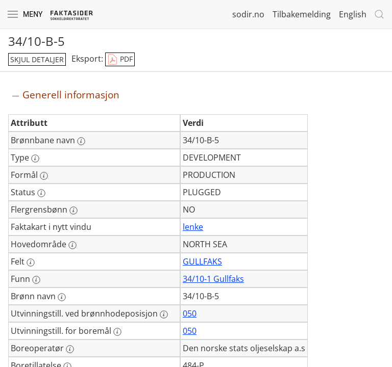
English (352, 14)
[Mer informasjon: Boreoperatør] (70, 349)
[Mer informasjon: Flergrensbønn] (73, 210)
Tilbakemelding (302, 14)
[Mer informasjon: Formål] (44, 176)
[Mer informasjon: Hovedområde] (72, 245)
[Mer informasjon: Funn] (36, 280)
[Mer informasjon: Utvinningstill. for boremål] (117, 332)
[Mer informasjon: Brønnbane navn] (81, 141)
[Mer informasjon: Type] (35, 158)
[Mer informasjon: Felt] (31, 262)
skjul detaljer (37, 59)
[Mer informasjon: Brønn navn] (62, 297)
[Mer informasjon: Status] (41, 193)
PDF (120, 59)
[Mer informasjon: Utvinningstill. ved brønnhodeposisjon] (164, 314)
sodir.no (248, 14)
